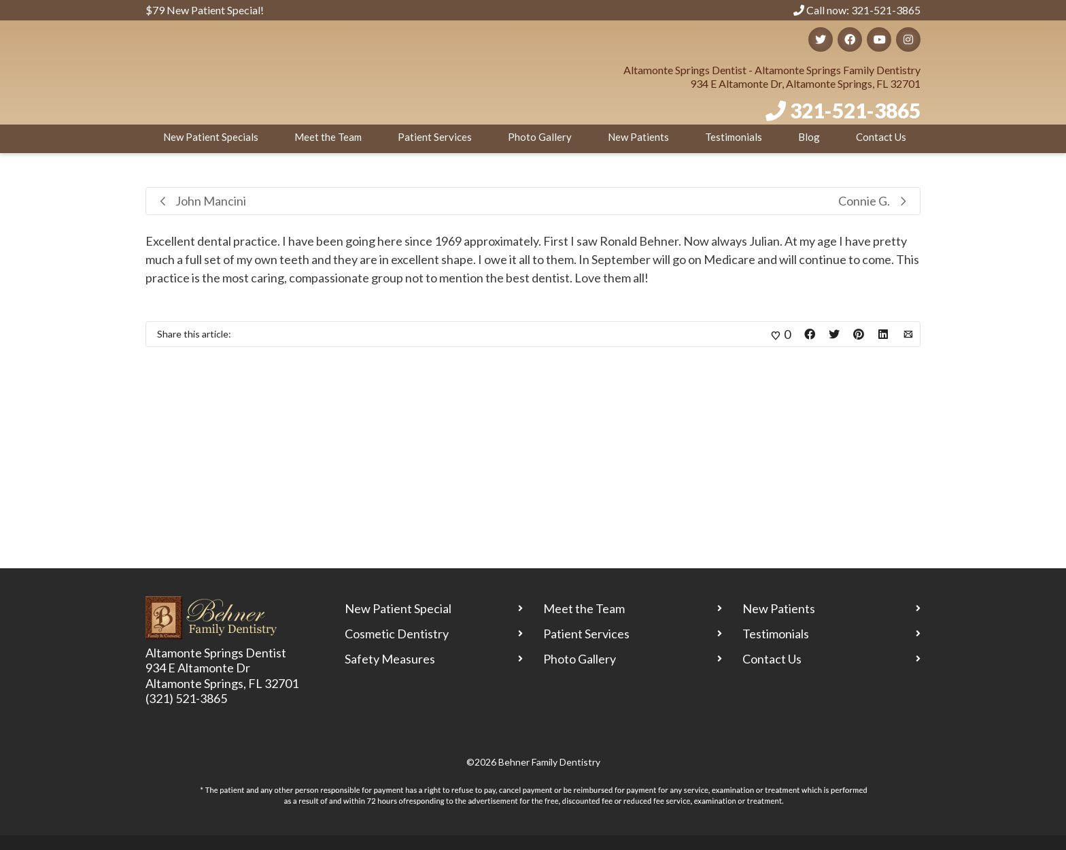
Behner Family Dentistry (549, 762)
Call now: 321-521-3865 (857, 9)
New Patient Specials (210, 137)
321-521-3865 (855, 110)
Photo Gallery (540, 137)
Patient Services (435, 137)
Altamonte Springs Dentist (215, 652)
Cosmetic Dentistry (397, 633)
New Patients (638, 137)
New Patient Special (398, 608)
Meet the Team (328, 137)
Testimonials (733, 137)
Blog (809, 137)
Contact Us (881, 137)
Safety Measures (390, 658)
